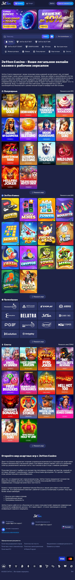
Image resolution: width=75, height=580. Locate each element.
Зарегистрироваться (65, 3)
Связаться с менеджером (10, 532)
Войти (52, 3)
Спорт (29, 3)
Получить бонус (9, 26)
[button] (32, 30)
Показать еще (37, 193)
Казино (19, 3)
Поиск (45, 36)
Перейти (44, 26)
